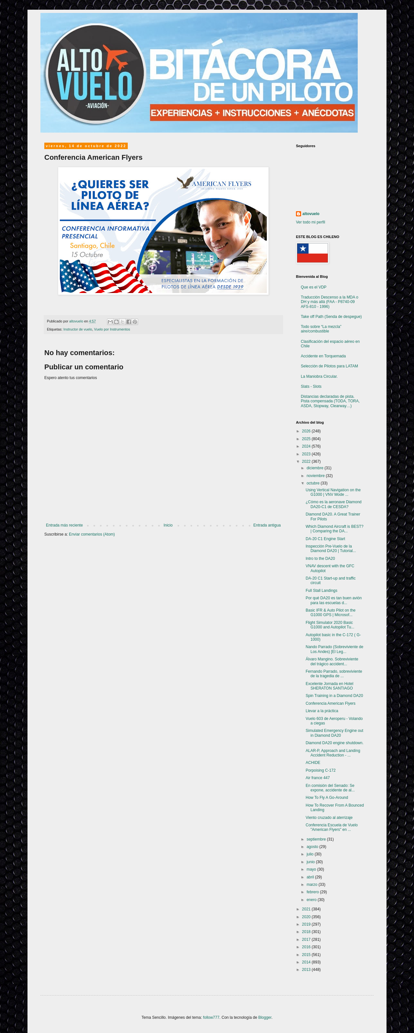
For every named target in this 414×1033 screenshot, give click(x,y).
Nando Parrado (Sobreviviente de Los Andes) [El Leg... (334, 649)
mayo (312, 869)
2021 (307, 909)
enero (312, 899)
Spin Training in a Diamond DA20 (334, 695)
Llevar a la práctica (322, 711)
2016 (307, 947)
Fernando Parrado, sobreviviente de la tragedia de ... (334, 673)
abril (311, 877)
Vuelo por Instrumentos (112, 329)
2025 (307, 439)
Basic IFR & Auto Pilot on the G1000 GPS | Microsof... (330, 612)
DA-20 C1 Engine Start (325, 539)
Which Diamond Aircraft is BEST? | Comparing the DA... (335, 528)
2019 (307, 924)
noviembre (316, 475)
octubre (314, 483)
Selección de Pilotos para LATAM (329, 366)
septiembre (317, 839)
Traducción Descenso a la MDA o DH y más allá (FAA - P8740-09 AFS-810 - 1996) (329, 302)
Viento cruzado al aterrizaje (329, 817)
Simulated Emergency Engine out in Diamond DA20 (334, 732)
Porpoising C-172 (321, 770)
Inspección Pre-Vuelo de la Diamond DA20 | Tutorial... (331, 548)
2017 (307, 939)
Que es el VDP (313, 287)
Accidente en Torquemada (323, 356)
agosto (313, 846)
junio (311, 862)
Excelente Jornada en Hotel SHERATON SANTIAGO (329, 685)
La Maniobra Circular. (319, 376)
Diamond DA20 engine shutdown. (335, 743)
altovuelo (311, 214)
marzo (313, 884)
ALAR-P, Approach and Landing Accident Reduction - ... (333, 752)
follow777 (211, 1017)
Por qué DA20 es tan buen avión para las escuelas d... (334, 600)
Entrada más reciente (64, 525)
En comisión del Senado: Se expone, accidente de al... (330, 787)
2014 (307, 962)
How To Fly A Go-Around (327, 797)
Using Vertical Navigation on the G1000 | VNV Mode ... (333, 492)
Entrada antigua (267, 525)
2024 (307, 446)
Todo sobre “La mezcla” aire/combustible (321, 328)
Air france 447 (318, 778)
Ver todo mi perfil (310, 222)
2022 (307, 461)
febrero (313, 892)
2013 (307, 969)
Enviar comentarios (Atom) (92, 534)
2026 (307, 431)
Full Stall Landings (321, 590)
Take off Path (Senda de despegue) (331, 316)
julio (311, 854)
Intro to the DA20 (320, 558)
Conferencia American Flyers (330, 703)
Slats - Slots (311, 386)
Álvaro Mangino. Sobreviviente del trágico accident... (332, 661)
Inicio (168, 525)
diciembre (315, 468)
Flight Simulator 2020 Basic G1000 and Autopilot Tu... (330, 624)
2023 (307, 454)
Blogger (264, 1017)
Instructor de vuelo (77, 329)
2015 (307, 954)
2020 (307, 917)
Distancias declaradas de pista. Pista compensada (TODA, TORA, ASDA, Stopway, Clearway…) (330, 401)
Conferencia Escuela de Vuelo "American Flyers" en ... (332, 827)
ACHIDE (313, 762)
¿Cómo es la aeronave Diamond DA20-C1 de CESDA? (334, 504)
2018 (307, 932)
